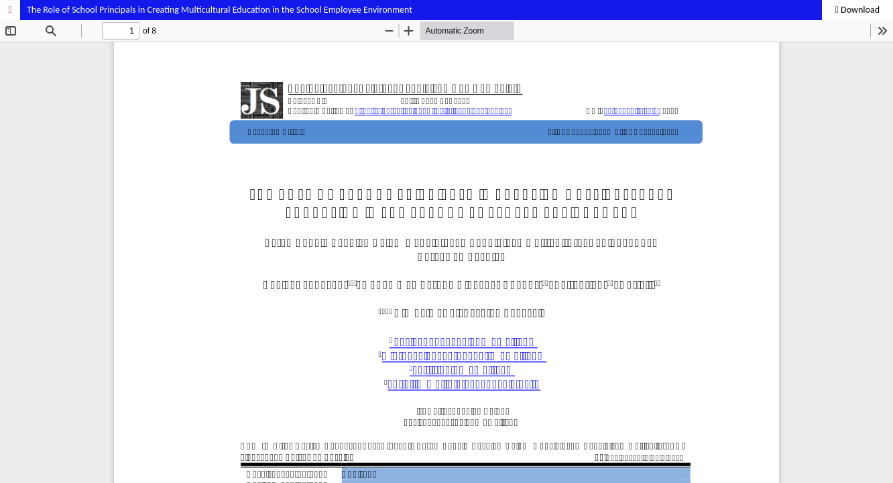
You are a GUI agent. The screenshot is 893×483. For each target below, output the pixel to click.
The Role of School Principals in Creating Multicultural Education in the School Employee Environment (219, 9)
